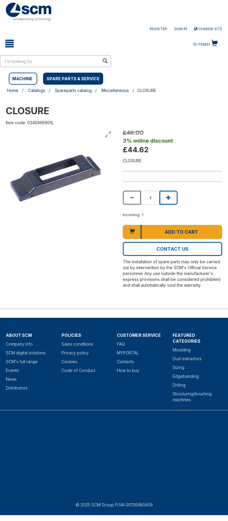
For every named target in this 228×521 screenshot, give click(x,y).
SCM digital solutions (26, 352)
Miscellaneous (115, 90)
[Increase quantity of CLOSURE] (168, 198)
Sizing (178, 367)
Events (12, 370)
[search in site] (49, 61)
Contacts (125, 361)
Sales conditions (77, 343)
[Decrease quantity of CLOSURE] (132, 198)
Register (158, 29)
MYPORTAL (128, 352)
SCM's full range (22, 361)
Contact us (172, 249)
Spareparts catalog (73, 90)
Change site (208, 29)
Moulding (181, 349)
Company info (19, 343)
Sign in (180, 29)
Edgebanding (186, 376)
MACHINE (22, 78)
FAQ (121, 343)
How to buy (128, 370)
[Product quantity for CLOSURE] (150, 198)
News (11, 379)
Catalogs (36, 90)
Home (12, 90)
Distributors (17, 387)
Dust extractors (187, 358)
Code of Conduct (78, 370)
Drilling (179, 384)
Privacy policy (75, 352)
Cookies (69, 361)
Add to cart (181, 232)
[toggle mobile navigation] (9, 43)
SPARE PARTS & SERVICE (73, 78)
